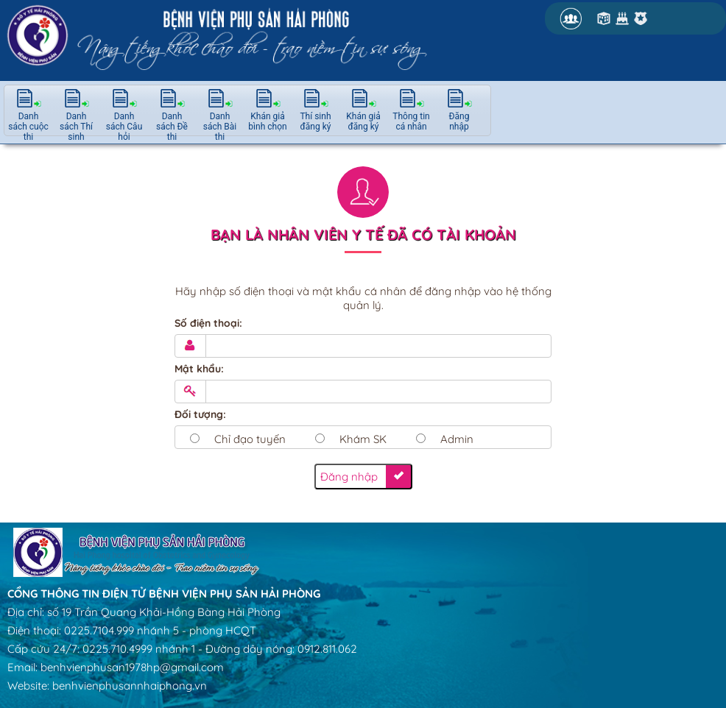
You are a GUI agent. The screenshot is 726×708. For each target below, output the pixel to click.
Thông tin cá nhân (410, 121)
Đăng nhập (459, 121)
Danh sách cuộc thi (28, 126)
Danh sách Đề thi (172, 126)
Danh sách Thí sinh (76, 126)
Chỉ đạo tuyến (250, 439)
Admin (456, 439)
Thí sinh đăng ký (315, 121)
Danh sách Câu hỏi (124, 126)
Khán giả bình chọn (267, 121)
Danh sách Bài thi (220, 126)
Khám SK (363, 439)
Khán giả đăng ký (363, 121)
